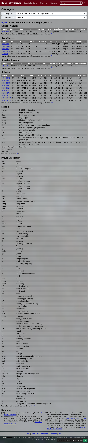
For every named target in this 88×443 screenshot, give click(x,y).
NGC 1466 (6, 66)
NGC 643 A (6, 46)
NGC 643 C (6, 80)
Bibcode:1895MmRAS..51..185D (76, 418)
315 (37, 405)
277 (52, 33)
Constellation (8, 17)
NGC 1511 (6, 95)
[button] (31, 3)
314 (34, 405)
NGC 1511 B (6, 100)
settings (80, 440)
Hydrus (5, 22)
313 (32, 405)
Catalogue (7, 13)
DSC (28, 433)
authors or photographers (35, 437)
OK (85, 440)
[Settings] (60, 434)
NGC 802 (5, 88)
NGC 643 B (6, 78)
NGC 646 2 (6, 85)
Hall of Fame (42, 433)
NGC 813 (5, 90)
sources (23, 437)
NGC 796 (5, 49)
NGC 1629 (6, 51)
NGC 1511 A (6, 98)
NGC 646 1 (6, 83)
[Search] (80, 3)
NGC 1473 (6, 93)
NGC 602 (5, 31)
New (33, 433)
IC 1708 (5, 54)
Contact (53, 433)
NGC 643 (5, 44)
